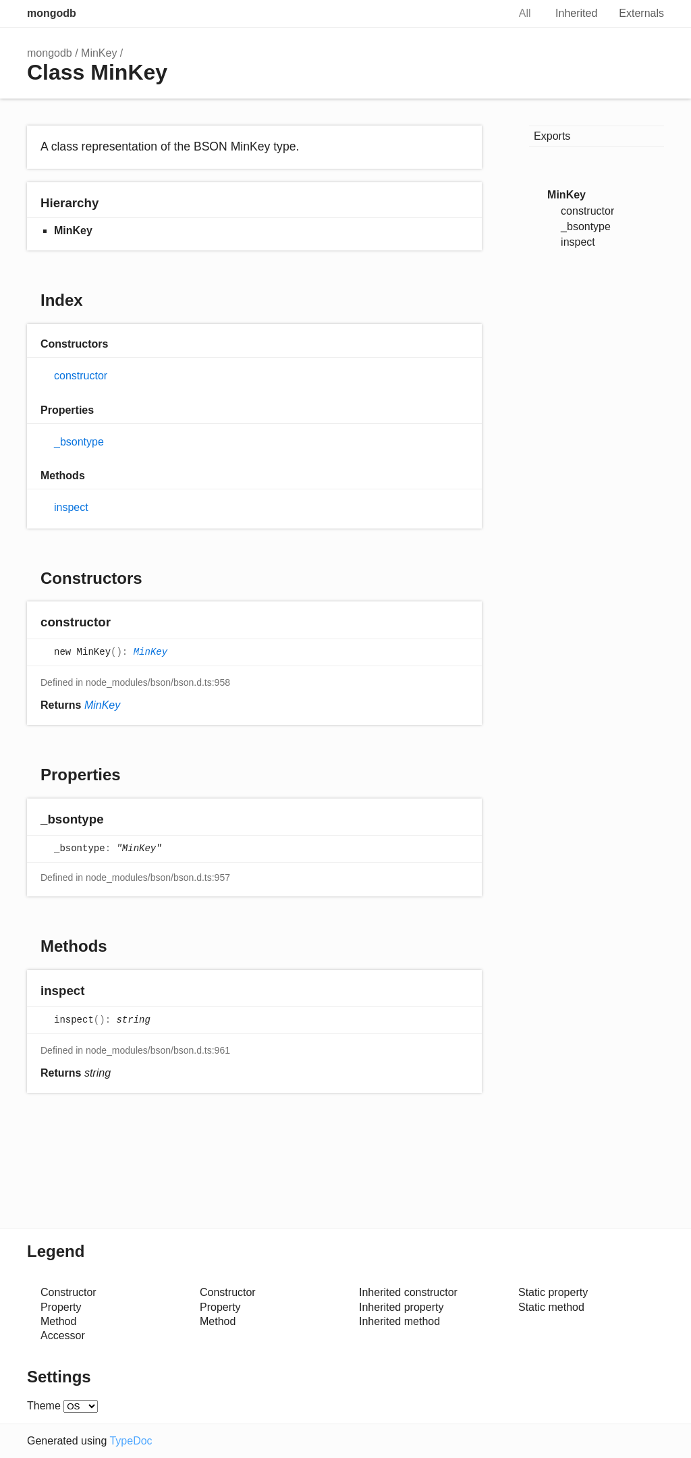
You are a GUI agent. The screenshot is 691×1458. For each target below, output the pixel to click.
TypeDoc (130, 1441)
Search (483, 13)
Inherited (576, 13)
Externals (641, 13)
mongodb (51, 13)
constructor (80, 375)
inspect (71, 507)
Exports (552, 136)
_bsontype (79, 442)
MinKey (99, 53)
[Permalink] (123, 623)
